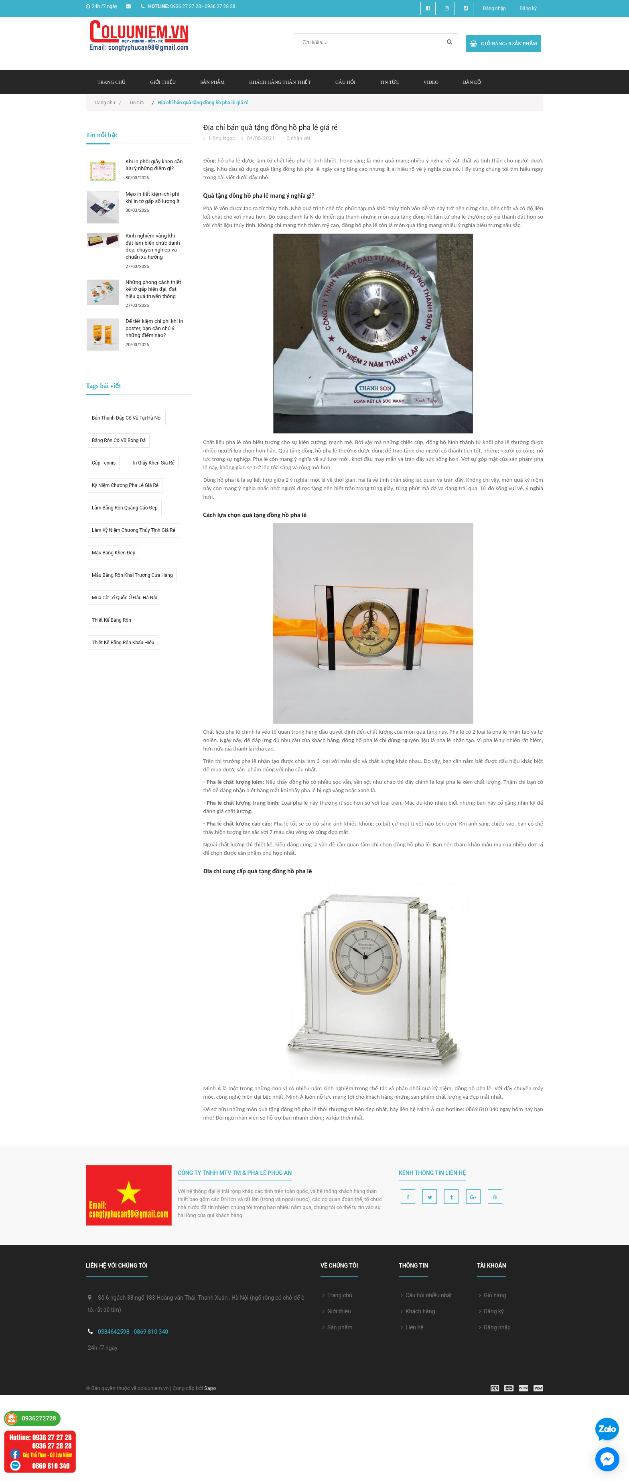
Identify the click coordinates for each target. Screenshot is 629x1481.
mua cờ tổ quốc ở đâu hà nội (124, 598)
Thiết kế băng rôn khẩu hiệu (123, 642)
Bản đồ (472, 82)
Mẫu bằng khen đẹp (113, 553)
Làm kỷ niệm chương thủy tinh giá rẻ (133, 530)
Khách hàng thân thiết (280, 82)
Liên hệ (412, 1327)
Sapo (210, 1388)
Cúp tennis (104, 463)
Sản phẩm (213, 82)
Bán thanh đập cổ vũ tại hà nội (127, 418)
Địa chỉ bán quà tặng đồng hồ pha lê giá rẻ (270, 127)
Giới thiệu (163, 82)
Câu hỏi (345, 82)
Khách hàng (418, 1311)
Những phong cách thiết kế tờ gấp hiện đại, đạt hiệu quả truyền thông (153, 289)
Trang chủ (337, 1295)
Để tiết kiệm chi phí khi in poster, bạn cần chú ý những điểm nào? (154, 328)
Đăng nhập (494, 8)
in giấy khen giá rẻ (153, 463)
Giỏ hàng (492, 1295)
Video (431, 82)
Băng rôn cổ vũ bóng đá (119, 440)
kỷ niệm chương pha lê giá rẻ (125, 485)
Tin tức (389, 82)
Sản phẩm (338, 1327)
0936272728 (39, 1418)
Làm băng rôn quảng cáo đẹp (125, 508)
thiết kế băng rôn (111, 620)
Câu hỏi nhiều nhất (426, 1295)
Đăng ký (528, 8)
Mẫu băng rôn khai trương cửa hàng (132, 575)
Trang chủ (111, 82)
